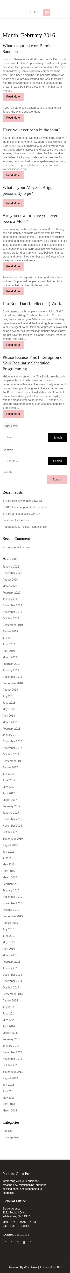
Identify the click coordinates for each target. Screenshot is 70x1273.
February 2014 (11, 1039)
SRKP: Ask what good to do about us (25, 507)
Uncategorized (11, 1137)
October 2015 (11, 909)
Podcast (7, 1130)
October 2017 (11, 754)
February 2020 (11, 592)
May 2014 (9, 1019)
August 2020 (10, 579)
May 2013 (9, 1097)
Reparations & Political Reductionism (25, 526)
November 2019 (12, 611)
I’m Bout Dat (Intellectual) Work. (32, 303)
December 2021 (12, 573)
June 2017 (9, 780)
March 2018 (10, 722)
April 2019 (9, 650)
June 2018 (9, 702)
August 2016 (10, 845)
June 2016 (9, 858)
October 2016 (11, 832)
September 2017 (13, 761)
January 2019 (11, 670)
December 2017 (12, 741)
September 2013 (13, 1071)
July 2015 (8, 929)
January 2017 (11, 812)
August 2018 (10, 689)
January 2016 (11, 890)
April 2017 (9, 793)
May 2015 (9, 942)
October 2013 (11, 1065)
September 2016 (13, 838)
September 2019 (13, 624)
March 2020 (10, 586)
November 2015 (12, 903)
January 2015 (11, 968)
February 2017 (11, 806)
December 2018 (12, 676)
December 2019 (12, 605)
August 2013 (10, 1078)
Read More (13, 96)
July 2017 (8, 773)
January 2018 (11, 735)
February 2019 (11, 663)
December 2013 (12, 1052)
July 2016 (8, 851)
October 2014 (11, 987)
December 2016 (12, 819)
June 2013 (9, 1091)
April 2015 (9, 948)
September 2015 (13, 916)
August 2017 (10, 767)
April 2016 (9, 871)
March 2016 (10, 877)
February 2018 (11, 728)
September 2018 (13, 683)
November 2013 (12, 1058)
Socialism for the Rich (16, 520)
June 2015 (9, 935)
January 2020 (11, 599)
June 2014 (9, 1013)
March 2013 (10, 1110)
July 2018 (8, 696)
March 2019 (10, 657)
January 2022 (11, 566)
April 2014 (9, 1026)
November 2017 (12, 748)
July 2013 (8, 1084)
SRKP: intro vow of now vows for (22, 500)
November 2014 (12, 981)
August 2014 (10, 1000)
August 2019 (10, 631)
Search (7, 472)
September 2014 (13, 994)
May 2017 (9, 786)
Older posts (11, 426)
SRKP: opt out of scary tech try (21, 513)
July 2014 (8, 1007)
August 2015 (10, 922)
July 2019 (8, 637)
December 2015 (12, 896)
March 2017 (10, 799)
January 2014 (11, 1045)
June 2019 (9, 644)
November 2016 (12, 825)
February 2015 (11, 961)
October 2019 (11, 618)
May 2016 (9, 864)
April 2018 (9, 715)
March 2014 (10, 1032)
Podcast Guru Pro (50, 1267)
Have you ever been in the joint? (31, 129)
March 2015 (10, 955)
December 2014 (12, 974)
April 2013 (9, 1104)
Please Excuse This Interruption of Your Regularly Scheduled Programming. (33, 363)
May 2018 (9, 709)
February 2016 (11, 884)
